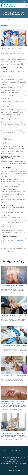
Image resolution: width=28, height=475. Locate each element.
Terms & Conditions (23, 450)
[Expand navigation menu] (26, 5)
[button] (14, 1)
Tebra (19, 470)
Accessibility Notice (11, 453)
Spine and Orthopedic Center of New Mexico (9, 19)
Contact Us (19, 453)
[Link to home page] (12, 5)
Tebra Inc (9, 450)
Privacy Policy (15, 450)
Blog (19, 19)
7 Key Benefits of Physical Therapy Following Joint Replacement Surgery (12, 20)
